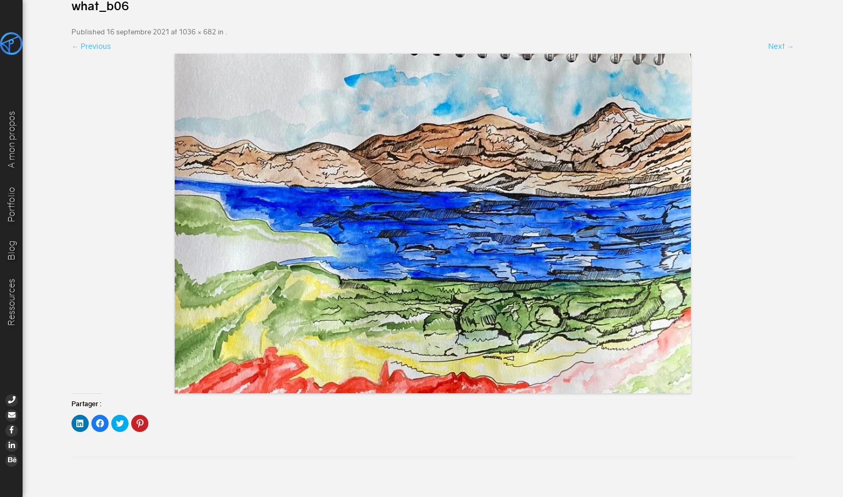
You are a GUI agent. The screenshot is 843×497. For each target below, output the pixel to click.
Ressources (11, 301)
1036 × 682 (197, 32)
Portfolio (11, 202)
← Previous (91, 46)
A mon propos (11, 137)
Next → (781, 46)
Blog (11, 249)
